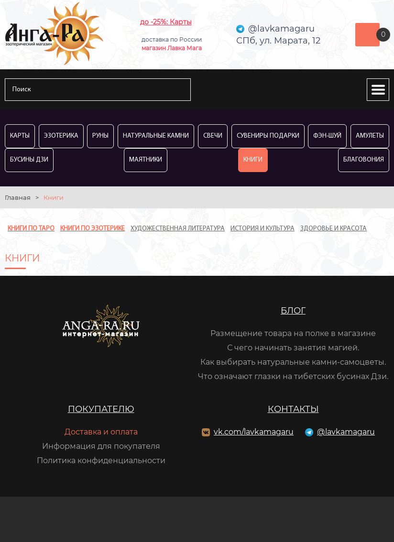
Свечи (212, 136)
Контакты (293, 409)
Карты (20, 136)
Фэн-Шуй (327, 136)
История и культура (262, 228)
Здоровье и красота (333, 228)
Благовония (363, 159)
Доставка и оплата (101, 431)
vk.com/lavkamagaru (254, 431)
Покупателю (101, 409)
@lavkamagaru (346, 431)
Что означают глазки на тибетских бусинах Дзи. (293, 376)
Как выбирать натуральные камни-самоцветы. (293, 362)
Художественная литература (178, 228)
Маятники (145, 159)
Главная (18, 197)
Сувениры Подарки (268, 136)
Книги (253, 159)
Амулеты (370, 136)
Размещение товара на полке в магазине (293, 333)
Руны (100, 136)
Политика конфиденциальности (101, 460)
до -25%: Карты (166, 22)
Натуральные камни (156, 136)
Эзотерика (61, 136)
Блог (293, 310)
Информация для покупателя (101, 446)
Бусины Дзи (29, 159)
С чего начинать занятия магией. (293, 347)
